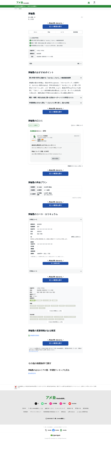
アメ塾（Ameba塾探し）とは (35, 408)
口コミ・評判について (77, 125)
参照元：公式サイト (76, 236)
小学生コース (56, 219)
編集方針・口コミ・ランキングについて (55, 408)
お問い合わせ (71, 411)
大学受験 (53, 403)
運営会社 (63, 411)
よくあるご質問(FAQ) (82, 411)
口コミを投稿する (33, 125)
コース (62, 32)
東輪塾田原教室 (34, 335)
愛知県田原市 (32, 373)
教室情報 (75, 32)
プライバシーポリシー (35, 411)
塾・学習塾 (31, 19)
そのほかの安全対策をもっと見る (55, 322)
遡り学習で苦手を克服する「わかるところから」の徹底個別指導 (55, 78)
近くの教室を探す (55, 26)
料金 (49, 32)
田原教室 (33, 131)
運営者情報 (85, 408)
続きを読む (55, 158)
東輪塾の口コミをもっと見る (75, 166)
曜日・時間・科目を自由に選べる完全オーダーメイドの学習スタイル (55, 97)
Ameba (48, 430)
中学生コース (56, 271)
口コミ (35, 32)
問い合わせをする (33, 351)
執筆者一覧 (70, 408)
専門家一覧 (78, 408)
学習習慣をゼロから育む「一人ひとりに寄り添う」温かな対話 (55, 103)
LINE (44, 403)
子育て (63, 403)
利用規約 (25, 411)
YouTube (72, 403)
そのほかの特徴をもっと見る (55, 310)
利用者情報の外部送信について (51, 411)
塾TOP (16, 8)
